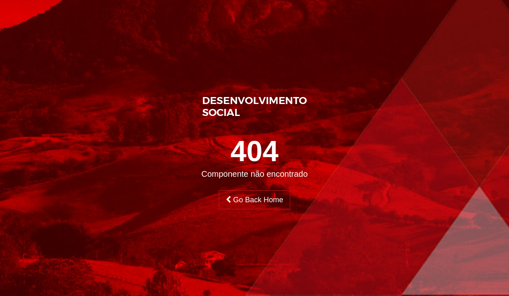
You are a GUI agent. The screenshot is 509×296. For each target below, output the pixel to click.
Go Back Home (254, 200)
